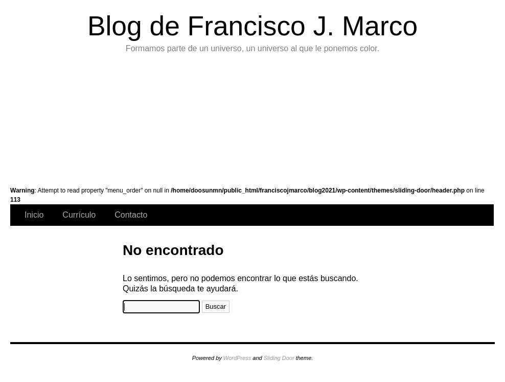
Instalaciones (389, 118)
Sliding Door (279, 358)
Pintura (113, 118)
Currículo (79, 214)
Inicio (34, 214)
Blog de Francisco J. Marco (252, 26)
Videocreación (458, 118)
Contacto (130, 214)
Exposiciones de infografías (251, 118)
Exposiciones (320, 118)
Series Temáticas (182, 118)
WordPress (237, 358)
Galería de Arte (44, 118)
